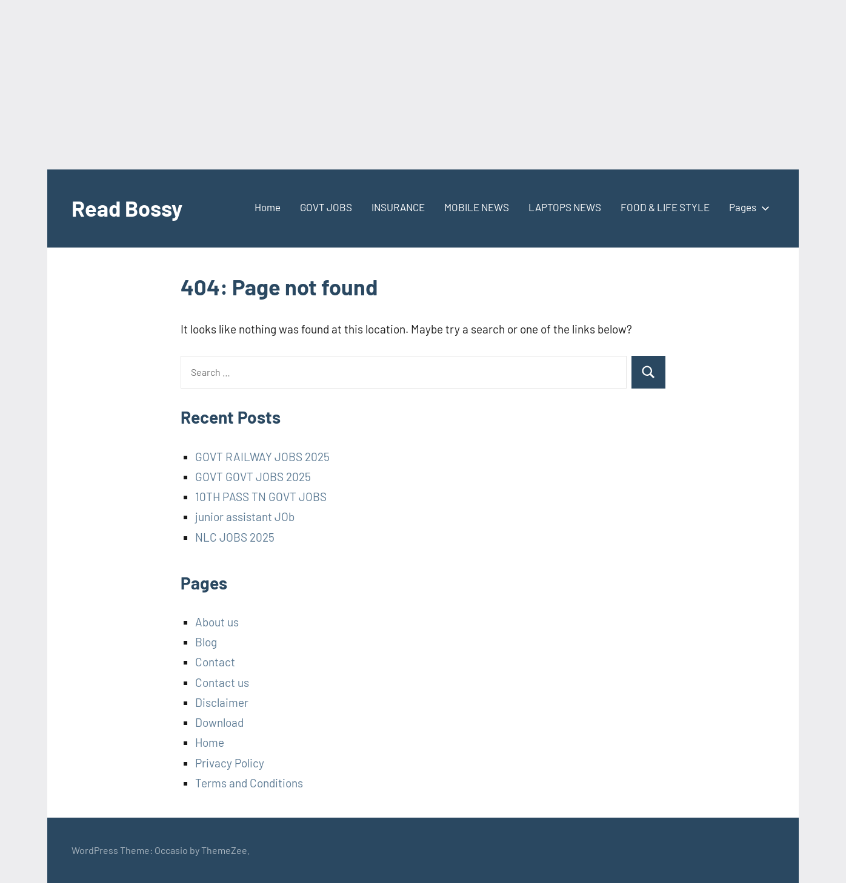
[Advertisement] (363, 84)
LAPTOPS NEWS (564, 207)
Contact (215, 662)
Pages (747, 207)
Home (268, 207)
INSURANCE (398, 207)
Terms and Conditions (249, 783)
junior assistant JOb (245, 517)
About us (217, 622)
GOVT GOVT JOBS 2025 (253, 477)
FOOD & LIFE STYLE (665, 207)
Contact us (222, 682)
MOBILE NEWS (476, 207)
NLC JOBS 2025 (235, 537)
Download (219, 722)
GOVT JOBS (326, 207)
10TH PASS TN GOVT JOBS (261, 497)
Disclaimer (221, 702)
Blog (206, 642)
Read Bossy (127, 208)
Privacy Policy (229, 763)
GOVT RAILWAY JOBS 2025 (262, 457)
